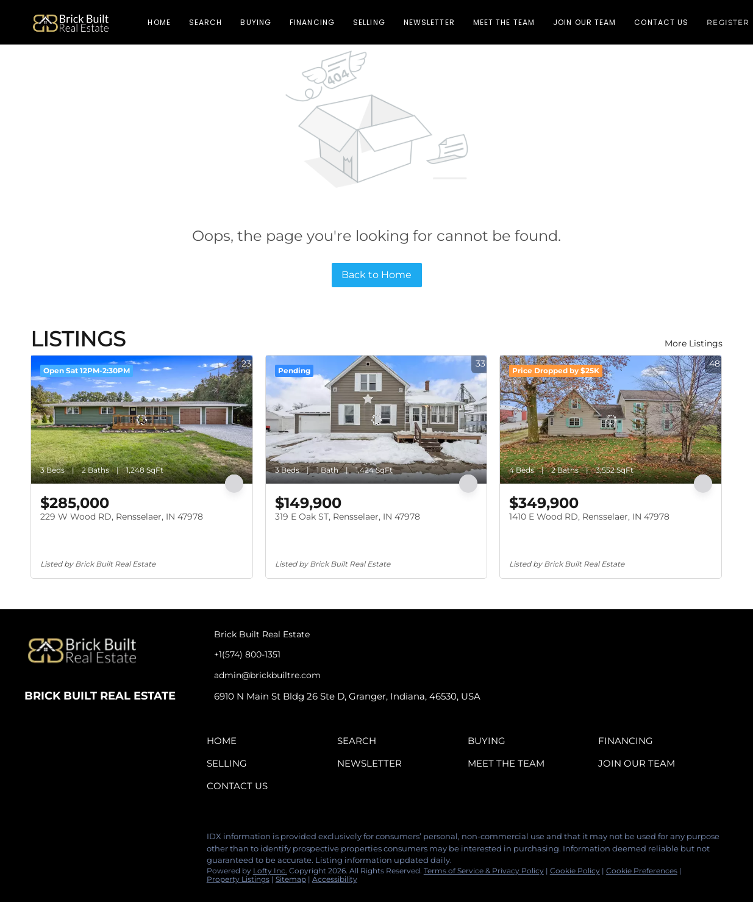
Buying (255, 22)
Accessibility (334, 879)
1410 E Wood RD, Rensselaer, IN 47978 (589, 516)
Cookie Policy (575, 870)
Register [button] (728, 22)
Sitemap (291, 879)
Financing (312, 22)
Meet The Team (504, 22)
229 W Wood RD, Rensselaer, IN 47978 (121, 516)
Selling (369, 22)
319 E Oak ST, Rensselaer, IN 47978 (347, 516)
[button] (70, 22)
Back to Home (376, 275)
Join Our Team (584, 22)
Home (159, 22)
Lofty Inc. (270, 870)
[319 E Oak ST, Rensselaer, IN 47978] (376, 420)
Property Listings (238, 879)
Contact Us (661, 22)
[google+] (131, 840)
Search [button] (206, 22)
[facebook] (33, 840)
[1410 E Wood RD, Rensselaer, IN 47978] (610, 420)
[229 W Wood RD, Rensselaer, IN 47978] (141, 420)
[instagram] (82, 840)
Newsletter (429, 22)
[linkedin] (58, 840)
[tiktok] (107, 840)
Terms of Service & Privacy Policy (484, 870)
